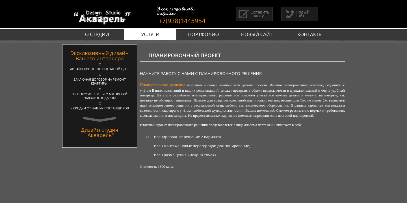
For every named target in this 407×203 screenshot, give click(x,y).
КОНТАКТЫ (310, 34)
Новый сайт (296, 13)
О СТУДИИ (97, 34)
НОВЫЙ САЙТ (257, 34)
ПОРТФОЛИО (203, 34)
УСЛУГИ (150, 34)
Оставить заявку (253, 13)
